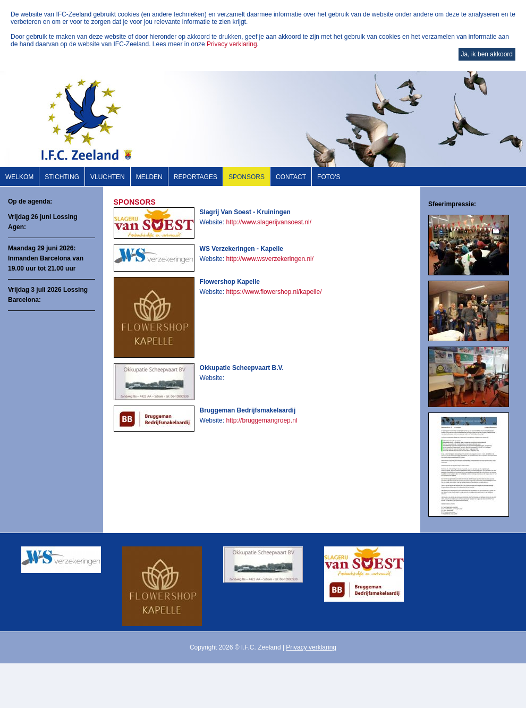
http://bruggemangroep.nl (261, 420)
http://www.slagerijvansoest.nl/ (268, 222)
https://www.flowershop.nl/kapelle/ (273, 292)
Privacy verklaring (232, 44)
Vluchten (107, 177)
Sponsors (246, 177)
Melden (149, 177)
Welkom (19, 177)
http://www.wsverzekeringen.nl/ (269, 259)
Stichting (62, 177)
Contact (291, 177)
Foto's (328, 177)
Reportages (195, 177)
